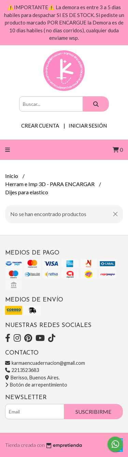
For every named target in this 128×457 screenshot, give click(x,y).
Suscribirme (93, 411)
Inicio (12, 176)
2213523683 (22, 370)
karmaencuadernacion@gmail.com (45, 363)
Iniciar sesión (88, 126)
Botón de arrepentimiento (36, 385)
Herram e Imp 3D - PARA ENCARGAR (50, 184)
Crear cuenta (40, 126)
